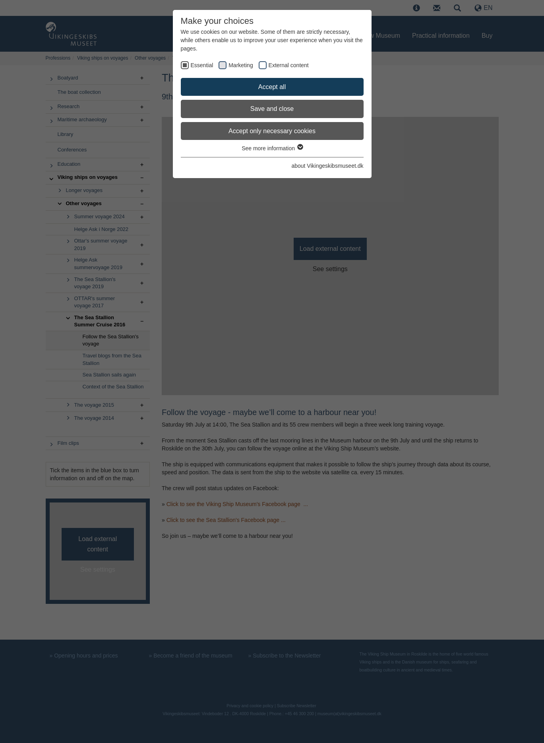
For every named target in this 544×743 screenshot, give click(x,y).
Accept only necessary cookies (272, 131)
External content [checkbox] (289, 65)
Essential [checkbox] (202, 65)
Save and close (272, 108)
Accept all (272, 86)
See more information (272, 148)
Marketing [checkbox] (240, 65)
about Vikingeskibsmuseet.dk (327, 166)
